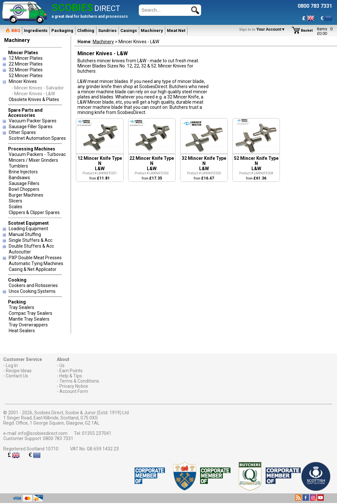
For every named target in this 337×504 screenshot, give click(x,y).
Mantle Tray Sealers (29, 319)
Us (62, 365)
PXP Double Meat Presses (35, 257)
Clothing (85, 30)
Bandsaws (19, 177)
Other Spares (22, 132)
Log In (12, 365)
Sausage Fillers (24, 183)
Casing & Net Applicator (32, 269)
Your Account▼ (263, 29)
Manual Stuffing (25, 234)
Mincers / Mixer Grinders (33, 160)
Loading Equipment (28, 228)
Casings (128, 30)
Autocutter (20, 251)
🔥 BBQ (12, 30)
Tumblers (18, 166)
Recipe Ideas (19, 370)
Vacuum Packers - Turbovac (37, 154)
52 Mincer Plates (26, 75)
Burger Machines (26, 195)
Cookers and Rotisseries (33, 285)
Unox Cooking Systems (32, 291)
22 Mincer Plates (26, 64)
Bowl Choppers (24, 189)
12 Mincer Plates (26, 58)
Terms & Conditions (79, 381)
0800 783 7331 (58, 438)
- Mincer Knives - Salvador (38, 87)
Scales (15, 206)
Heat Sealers (22, 330)
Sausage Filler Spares (31, 126)
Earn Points (71, 370)
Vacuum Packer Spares (32, 120)
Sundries (107, 30)
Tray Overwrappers (28, 324)
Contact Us (17, 375)
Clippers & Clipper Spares (34, 212)
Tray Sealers (21, 307)
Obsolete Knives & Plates (34, 99)
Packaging (62, 30)
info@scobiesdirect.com (42, 433)
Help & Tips (70, 375)
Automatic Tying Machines (36, 263)
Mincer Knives (23, 81)
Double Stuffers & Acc (31, 246)
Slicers (15, 200)
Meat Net (176, 30)
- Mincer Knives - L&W (33, 93)
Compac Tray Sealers (30, 313)
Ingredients (35, 30)
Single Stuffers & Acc (30, 240)
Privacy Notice (73, 386)
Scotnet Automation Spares (37, 138)
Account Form (73, 391)
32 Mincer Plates (26, 69)
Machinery (152, 30)
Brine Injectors (23, 171)
